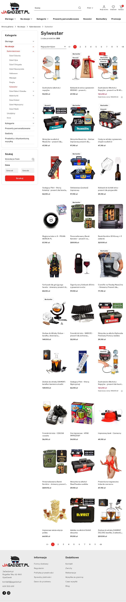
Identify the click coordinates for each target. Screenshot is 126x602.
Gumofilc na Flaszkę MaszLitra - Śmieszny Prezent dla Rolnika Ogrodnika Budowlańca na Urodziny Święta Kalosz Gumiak (110, 286)
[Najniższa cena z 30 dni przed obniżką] (122, 97)
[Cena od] (11, 170)
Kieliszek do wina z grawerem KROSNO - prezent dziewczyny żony (82, 89)
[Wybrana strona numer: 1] (75, 47)
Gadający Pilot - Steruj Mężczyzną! (79, 383)
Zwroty (68, 568)
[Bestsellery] (101, 19)
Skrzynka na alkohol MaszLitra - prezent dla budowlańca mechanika (52, 140)
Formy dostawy (41, 564)
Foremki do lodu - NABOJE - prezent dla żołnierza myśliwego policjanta (81, 334)
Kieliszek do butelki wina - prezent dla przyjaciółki (108, 189)
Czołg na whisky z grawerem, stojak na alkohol (110, 140)
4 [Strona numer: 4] (90, 47)
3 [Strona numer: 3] (85, 47)
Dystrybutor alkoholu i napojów (51, 89)
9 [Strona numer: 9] (117, 47)
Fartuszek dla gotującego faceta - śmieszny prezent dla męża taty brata (54, 286)
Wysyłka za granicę (74, 577)
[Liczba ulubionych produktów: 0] (113, 8)
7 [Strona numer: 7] (106, 47)
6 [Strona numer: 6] (101, 47)
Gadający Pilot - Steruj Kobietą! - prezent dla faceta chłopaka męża (54, 189)
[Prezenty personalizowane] (66, 19)
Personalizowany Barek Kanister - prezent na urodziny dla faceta (80, 237)
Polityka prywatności (44, 573)
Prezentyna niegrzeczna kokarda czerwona (108, 483)
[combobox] (53, 47)
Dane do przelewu (42, 581)
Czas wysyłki (71, 581)
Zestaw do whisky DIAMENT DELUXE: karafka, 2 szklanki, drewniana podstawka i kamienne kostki (109, 531)
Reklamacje (70, 573)
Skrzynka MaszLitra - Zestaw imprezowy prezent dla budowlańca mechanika (82, 140)
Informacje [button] (40, 557)
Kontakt (69, 564)
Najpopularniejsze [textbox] (48, 47)
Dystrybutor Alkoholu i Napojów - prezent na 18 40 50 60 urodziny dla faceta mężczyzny (109, 89)
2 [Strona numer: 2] (80, 47)
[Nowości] (87, 19)
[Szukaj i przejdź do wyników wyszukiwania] (79, 8)
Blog (67, 586)
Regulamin (39, 568)
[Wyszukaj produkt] (57, 8)
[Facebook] (4, 593)
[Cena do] (27, 170)
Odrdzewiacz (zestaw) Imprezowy (79, 189)
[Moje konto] (104, 8)
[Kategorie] (42, 19)
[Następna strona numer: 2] (123, 47)
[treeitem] (19, 41)
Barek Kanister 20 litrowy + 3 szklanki (110, 237)
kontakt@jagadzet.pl (11, 582)
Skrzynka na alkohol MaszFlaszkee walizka (79, 483)
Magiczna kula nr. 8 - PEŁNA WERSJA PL (53, 237)
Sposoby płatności (42, 577)
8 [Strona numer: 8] (112, 47)
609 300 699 (8, 586)
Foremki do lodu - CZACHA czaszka (53, 434)
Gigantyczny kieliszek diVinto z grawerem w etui (82, 286)
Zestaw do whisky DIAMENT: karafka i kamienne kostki (54, 383)
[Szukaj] (33, 159)
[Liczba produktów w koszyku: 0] (121, 8)
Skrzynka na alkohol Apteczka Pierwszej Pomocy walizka (110, 334)
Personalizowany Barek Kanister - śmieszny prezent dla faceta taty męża (54, 483)
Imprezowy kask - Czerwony (109, 433)
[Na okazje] (26, 19)
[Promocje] (116, 19)
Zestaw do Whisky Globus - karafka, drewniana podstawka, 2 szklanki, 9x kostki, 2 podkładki (53, 334)
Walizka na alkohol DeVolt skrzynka (80, 531)
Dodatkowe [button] (72, 557)
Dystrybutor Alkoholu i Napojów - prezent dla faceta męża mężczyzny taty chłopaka (110, 383)
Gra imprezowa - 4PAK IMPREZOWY (79, 434)
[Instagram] (8, 593)
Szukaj (20, 178)
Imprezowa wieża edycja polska (52, 531)
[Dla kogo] (10, 19)
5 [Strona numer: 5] (96, 47)
